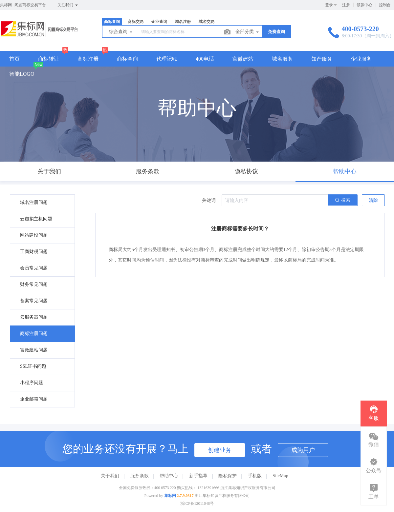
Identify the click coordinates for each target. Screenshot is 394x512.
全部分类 (247, 32)
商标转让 (48, 59)
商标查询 (112, 21)
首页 (14, 59)
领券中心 (364, 5)
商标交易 (135, 21)
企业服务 (361, 59)
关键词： (211, 200)
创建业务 (219, 450)
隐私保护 (227, 475)
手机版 (255, 475)
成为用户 (303, 450)
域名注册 (183, 21)
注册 (346, 5)
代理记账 (166, 59)
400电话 (205, 59)
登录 (329, 5)
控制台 (385, 5)
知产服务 (321, 59)
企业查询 (159, 21)
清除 (373, 200)
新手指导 (198, 475)
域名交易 (206, 21)
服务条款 (139, 475)
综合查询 (121, 32)
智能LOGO (21, 74)
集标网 (170, 495)
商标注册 (87, 59)
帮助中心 (169, 475)
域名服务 (282, 59)
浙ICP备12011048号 (197, 503)
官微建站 (242, 59)
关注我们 (68, 5)
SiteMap (280, 475)
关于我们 (110, 475)
